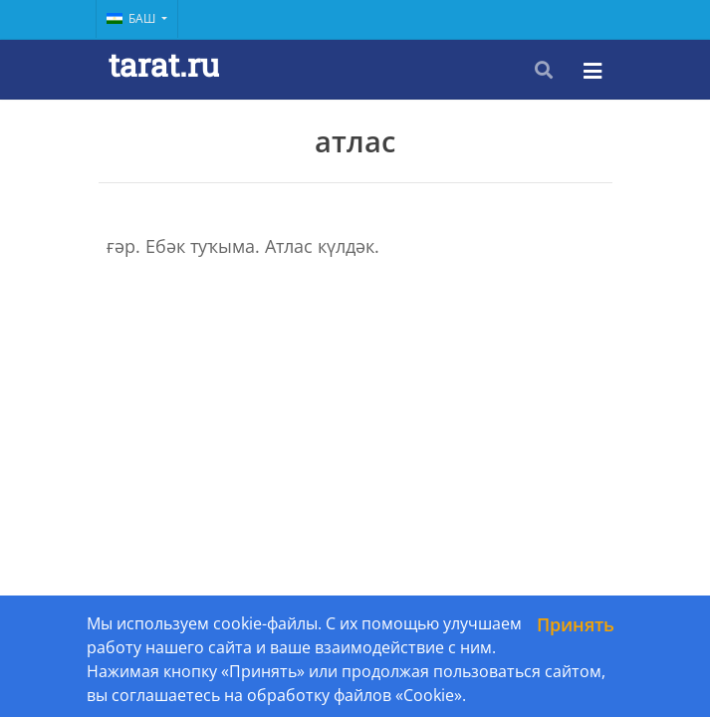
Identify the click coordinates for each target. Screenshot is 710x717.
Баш (132, 18)
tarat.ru (164, 64)
